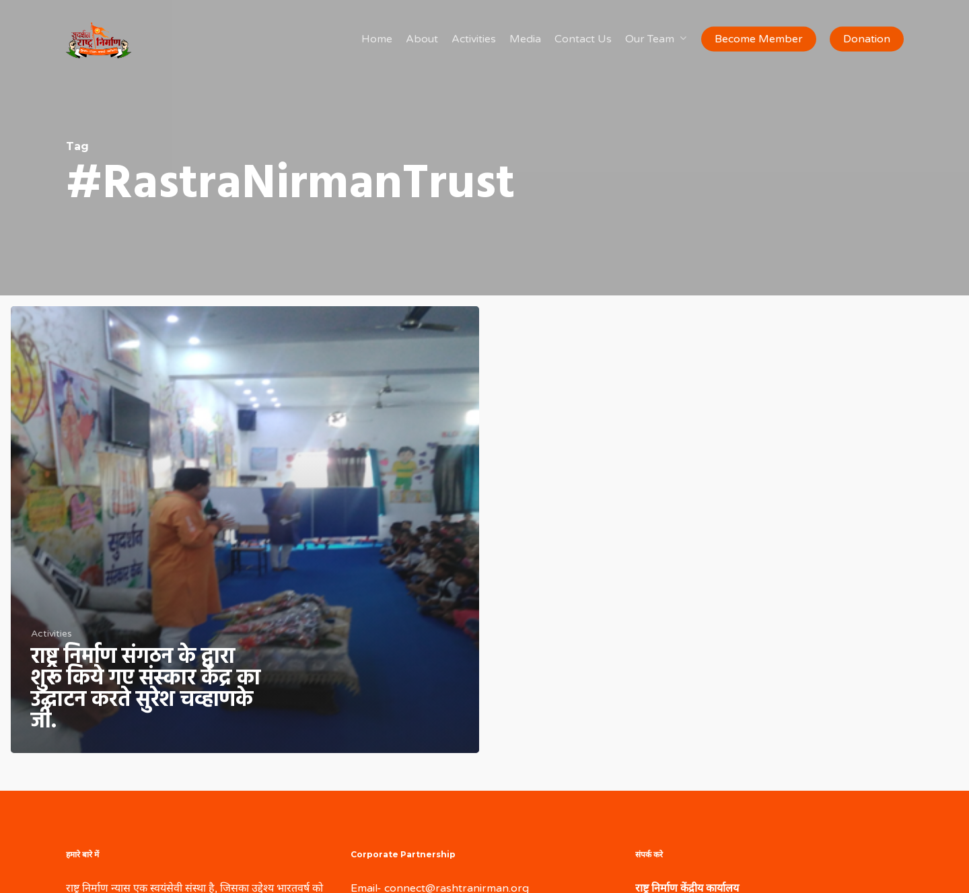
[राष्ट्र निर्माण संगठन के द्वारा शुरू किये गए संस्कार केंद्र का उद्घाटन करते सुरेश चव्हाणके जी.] (245, 529)
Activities (51, 633)
